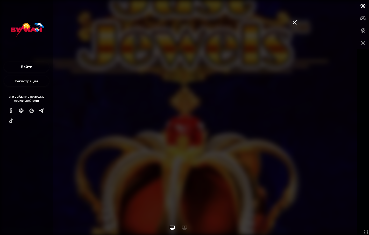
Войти (26, 66)
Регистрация (26, 81)
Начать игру (330, 221)
